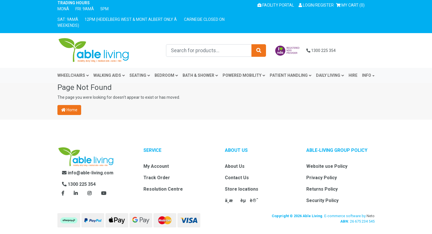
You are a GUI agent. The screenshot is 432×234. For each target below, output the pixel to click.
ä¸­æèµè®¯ (241, 200)
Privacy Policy (321, 177)
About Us (235, 166)
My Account (156, 166)
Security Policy (322, 200)
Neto (371, 216)
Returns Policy (322, 189)
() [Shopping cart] (351, 4)
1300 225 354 (321, 50)
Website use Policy (326, 166)
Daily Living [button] (330, 75)
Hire (353, 75)
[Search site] (258, 50)
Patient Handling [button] (290, 75)
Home (69, 110)
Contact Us (237, 177)
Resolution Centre (163, 189)
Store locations (241, 189)
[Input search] (209, 50)
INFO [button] (366, 75)
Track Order (156, 177)
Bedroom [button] (166, 75)
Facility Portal (275, 5)
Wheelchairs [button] (73, 75)
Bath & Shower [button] (200, 75)
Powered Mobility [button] (244, 75)
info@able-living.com (87, 172)
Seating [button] (139, 75)
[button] (316, 5)
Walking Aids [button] (109, 75)
